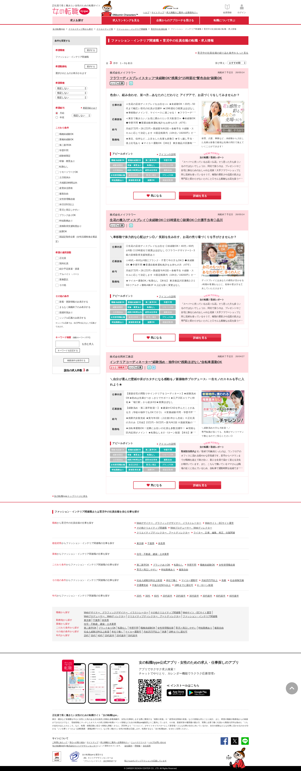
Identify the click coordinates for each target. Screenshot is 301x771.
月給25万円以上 (209, 580)
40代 (156, 596)
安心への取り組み (77, 742)
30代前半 (194, 596)
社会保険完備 (237, 580)
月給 (62, 113)
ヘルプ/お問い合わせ (157, 742)
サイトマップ (157, 12)
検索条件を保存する (76, 360)
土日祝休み (64, 177)
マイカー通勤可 (189, 580)
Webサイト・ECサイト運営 (219, 523)
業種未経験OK (66, 139)
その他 (62, 285)
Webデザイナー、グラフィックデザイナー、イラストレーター (169, 523)
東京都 (140, 543)
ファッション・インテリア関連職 (200, 616)
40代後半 (234, 596)
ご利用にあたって (60, 742)
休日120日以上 (66, 204)
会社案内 (128, 746)
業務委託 (63, 279)
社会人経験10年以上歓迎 (149, 580)
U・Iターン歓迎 (205, 585)
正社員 (62, 258)
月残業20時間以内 (68, 182)
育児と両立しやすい (69, 209)
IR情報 (137, 746)
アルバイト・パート (69, 274)
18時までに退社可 (183, 585)
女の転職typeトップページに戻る (71, 496)
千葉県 (150, 543)
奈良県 (161, 543)
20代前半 (167, 596)
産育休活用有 (66, 188)
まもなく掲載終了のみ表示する (74, 307)
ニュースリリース (138, 742)
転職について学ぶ (224, 20)
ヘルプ (146, 12)
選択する (91, 50)
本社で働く (172, 580)
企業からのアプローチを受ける (175, 20)
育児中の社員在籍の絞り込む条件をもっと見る (223, 53)
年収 (62, 117)
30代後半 (207, 596)
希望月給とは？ (90, 108)
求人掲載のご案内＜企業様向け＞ (182, 12)
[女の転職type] (58, 746)
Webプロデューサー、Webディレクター (191, 528)
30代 (147, 596)
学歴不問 (63, 150)
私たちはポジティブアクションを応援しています (145, 761)
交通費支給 (142, 585)
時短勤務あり (66, 220)
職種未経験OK (66, 134)
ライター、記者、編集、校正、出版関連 (214, 532)
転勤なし (63, 166)
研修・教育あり (67, 161)
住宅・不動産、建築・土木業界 (153, 554)
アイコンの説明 (167, 154)
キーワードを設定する (68, 350)
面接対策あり (66, 312)
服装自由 (63, 193)
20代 (139, 596)
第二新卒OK (65, 145)
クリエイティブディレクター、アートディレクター (163, 532)
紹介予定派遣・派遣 (69, 268)
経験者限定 (64, 155)
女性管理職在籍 (67, 199)
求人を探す (77, 20)
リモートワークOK (68, 172)
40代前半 (220, 596)
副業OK (63, 231)
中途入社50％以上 (161, 585)
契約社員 (63, 263)
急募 (224, 580)
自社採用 (146, 746)
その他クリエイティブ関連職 (152, 528)
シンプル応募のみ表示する (72, 318)
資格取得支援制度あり (70, 226)
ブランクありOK (67, 215)
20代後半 (180, 596)
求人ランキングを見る (125, 20)
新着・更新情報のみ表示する (73, 301)
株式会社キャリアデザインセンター (81, 746)
